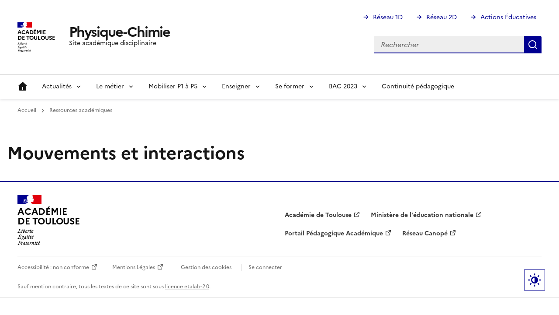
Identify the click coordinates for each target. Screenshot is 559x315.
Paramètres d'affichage (534, 280)
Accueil (22, 86)
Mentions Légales (133, 267)
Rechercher (533, 44)
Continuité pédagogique (418, 86)
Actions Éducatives (508, 17)
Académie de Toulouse (318, 215)
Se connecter (265, 267)
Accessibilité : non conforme (53, 267)
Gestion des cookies (206, 267)
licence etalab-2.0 (187, 286)
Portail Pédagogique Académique (334, 233)
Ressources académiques (80, 110)
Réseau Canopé (425, 233)
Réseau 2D (441, 17)
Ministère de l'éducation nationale (422, 215)
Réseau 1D (388, 17)
